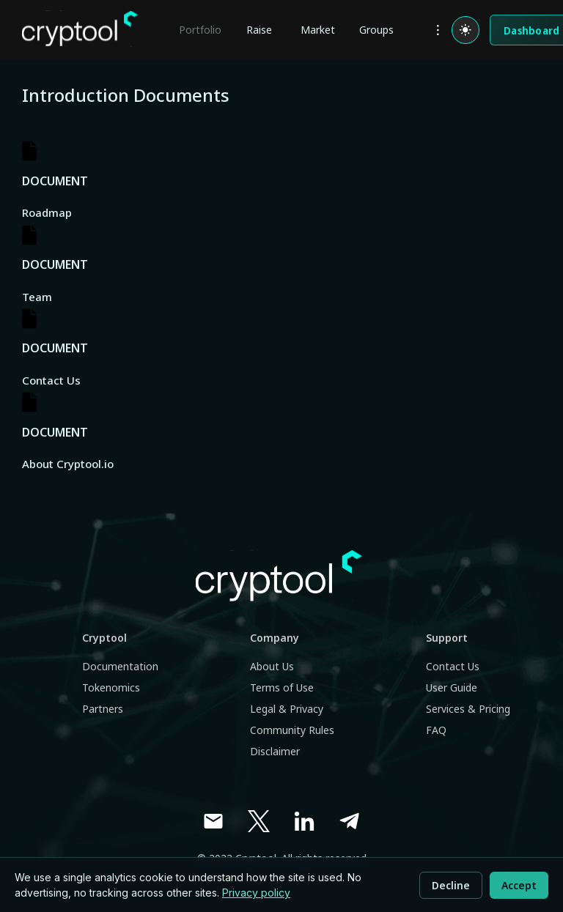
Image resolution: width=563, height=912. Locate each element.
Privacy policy (256, 892)
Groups (376, 30)
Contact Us (452, 666)
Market (318, 30)
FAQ (436, 730)
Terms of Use (282, 687)
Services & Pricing (468, 709)
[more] (438, 30)
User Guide (451, 687)
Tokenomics (111, 687)
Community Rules (292, 730)
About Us (272, 666)
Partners (102, 709)
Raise (259, 30)
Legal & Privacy (286, 709)
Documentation (120, 666)
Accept (519, 885)
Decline (451, 885)
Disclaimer (275, 751)
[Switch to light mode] (465, 30)
